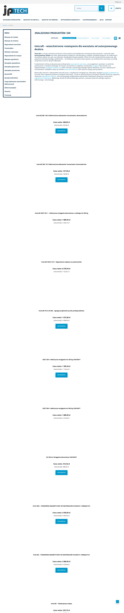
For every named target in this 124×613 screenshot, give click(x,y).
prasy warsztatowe (70, 69)
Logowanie (75, 597)
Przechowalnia (76, 602)
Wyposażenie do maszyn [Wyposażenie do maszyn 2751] (13, 56)
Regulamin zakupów (52, 597)
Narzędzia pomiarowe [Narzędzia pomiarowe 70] (12, 70)
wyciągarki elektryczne (53, 68)
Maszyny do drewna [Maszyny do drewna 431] (11, 41)
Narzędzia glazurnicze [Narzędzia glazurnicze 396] (11, 67)
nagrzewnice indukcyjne (42, 78)
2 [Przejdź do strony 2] (66, 579)
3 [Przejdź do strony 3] (71, 579)
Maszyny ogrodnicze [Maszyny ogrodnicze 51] (11, 59)
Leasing (48, 599)
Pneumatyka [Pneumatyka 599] (8, 48)
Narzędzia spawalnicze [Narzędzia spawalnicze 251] (12, 63)
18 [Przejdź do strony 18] (92, 579)
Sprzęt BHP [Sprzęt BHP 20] (8, 74)
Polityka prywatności (52, 602)
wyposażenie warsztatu (78, 64)
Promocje (7, 95)
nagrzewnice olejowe (49, 76)
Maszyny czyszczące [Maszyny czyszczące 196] (11, 52)
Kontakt (100, 597)
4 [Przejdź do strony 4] (76, 579)
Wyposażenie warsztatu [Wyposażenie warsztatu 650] (12, 44)
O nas (22, 597)
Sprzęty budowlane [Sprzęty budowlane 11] (11, 78)
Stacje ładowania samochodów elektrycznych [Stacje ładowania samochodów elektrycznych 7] (15, 83)
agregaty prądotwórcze (111, 73)
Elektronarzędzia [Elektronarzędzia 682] (10, 88)
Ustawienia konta (77, 605)
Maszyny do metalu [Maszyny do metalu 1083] (11, 37)
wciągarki (95, 66)
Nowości (7, 91)
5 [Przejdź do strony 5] (81, 579)
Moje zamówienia (77, 599)
